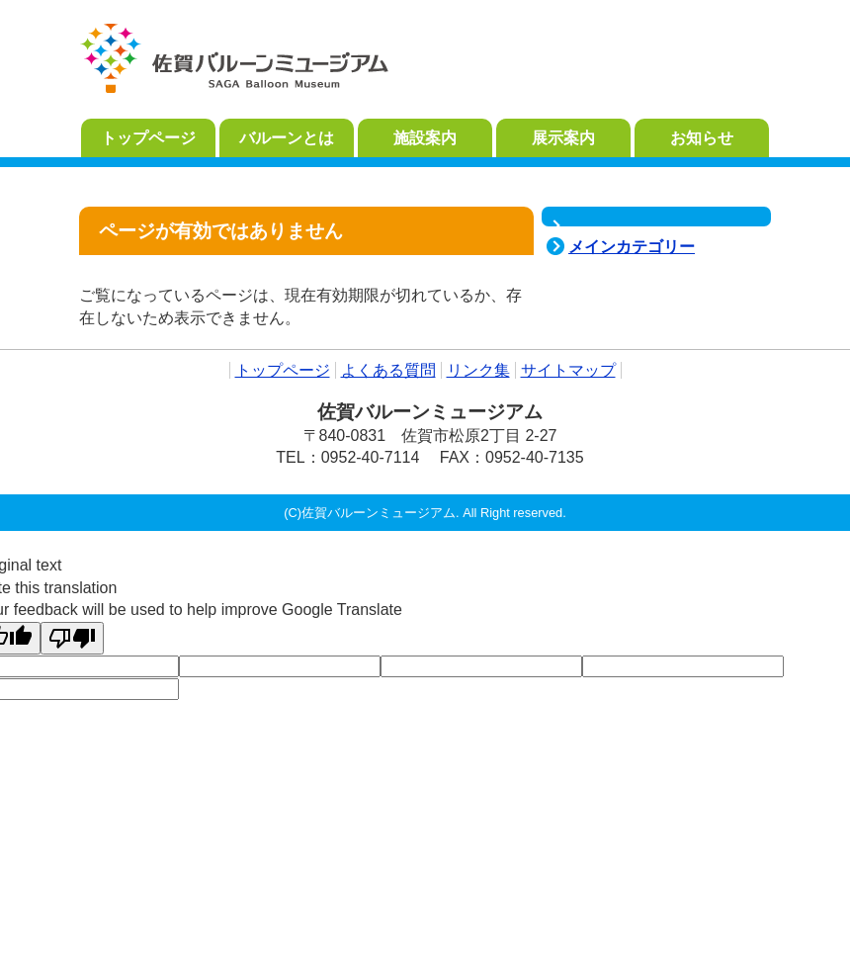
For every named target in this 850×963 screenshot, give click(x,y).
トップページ (282, 370)
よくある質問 (388, 370)
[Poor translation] (72, 638)
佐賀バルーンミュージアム (234, 59)
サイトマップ (568, 370)
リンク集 (478, 370)
